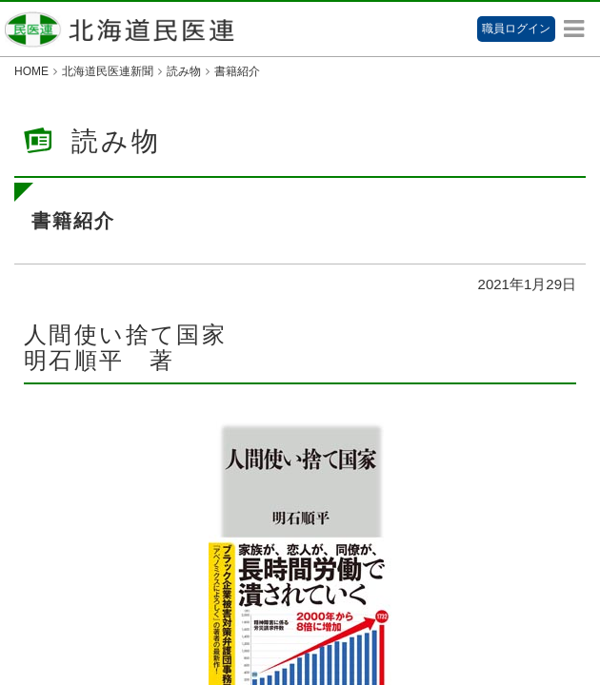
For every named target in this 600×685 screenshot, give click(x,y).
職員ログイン (516, 28)
